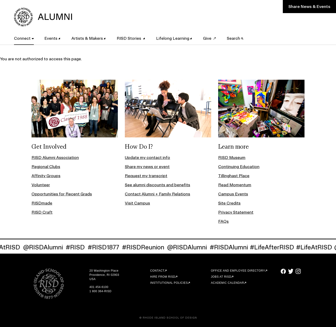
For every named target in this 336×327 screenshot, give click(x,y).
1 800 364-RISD (100, 291)
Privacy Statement (235, 212)
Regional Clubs (46, 166)
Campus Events (233, 194)
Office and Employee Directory (238, 270)
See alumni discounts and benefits (157, 185)
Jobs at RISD (221, 276)
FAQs (223, 221)
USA (92, 279)
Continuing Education (238, 166)
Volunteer (41, 185)
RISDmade (42, 203)
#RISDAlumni (231, 247)
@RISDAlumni (45, 247)
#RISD (77, 247)
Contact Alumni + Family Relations (157, 194)
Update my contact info (147, 157)
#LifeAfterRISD (274, 247)
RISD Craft (42, 212)
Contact (157, 270)
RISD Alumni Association (55, 157)
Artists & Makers (87, 38)
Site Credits (229, 203)
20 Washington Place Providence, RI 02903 (104, 273)
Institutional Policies (169, 282)
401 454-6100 (98, 287)
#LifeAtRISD (316, 247)
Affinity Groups (46, 175)
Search (235, 38)
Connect (22, 38)
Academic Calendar (227, 282)
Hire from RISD (162, 276)
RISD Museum (231, 157)
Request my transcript (146, 175)
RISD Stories (129, 38)
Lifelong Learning (172, 38)
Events (50, 38)
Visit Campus (137, 203)
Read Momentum (234, 185)
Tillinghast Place (233, 175)
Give (207, 38)
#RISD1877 (105, 247)
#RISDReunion (145, 247)
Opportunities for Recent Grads (62, 194)
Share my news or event (147, 166)
